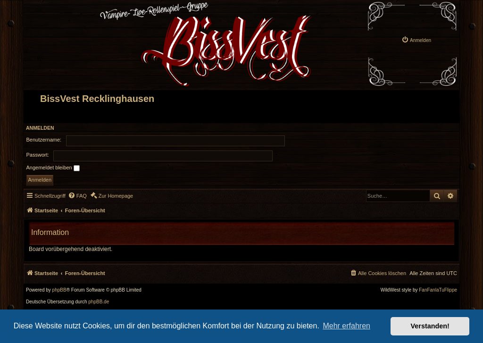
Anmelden (40, 128)
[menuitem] (416, 39)
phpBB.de (98, 302)
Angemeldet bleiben (53, 168)
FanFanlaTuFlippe (438, 290)
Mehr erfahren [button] (346, 326)
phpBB (59, 290)
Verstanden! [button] (430, 326)
